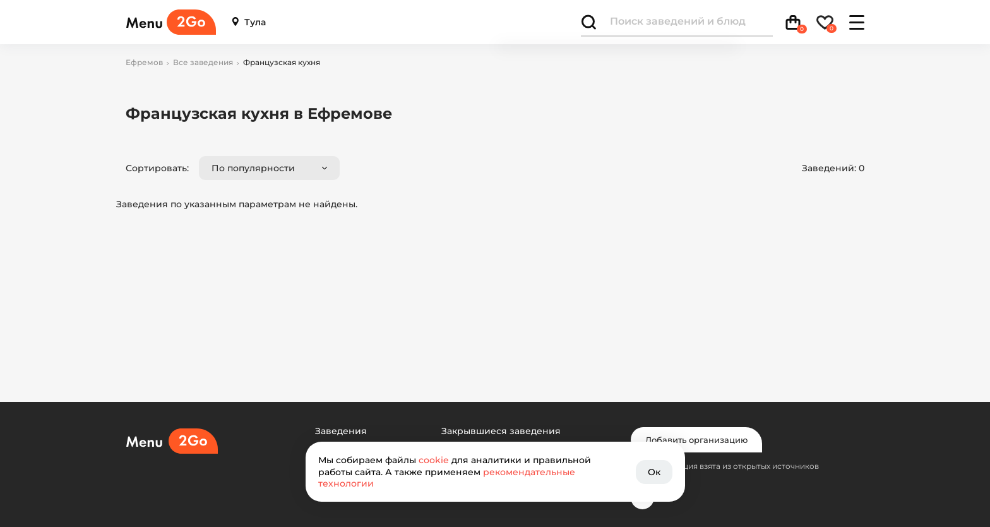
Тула (249, 22)
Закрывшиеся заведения (501, 431)
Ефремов (144, 62)
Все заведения (203, 62)
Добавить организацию (696, 440)
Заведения (341, 431)
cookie (434, 460)
